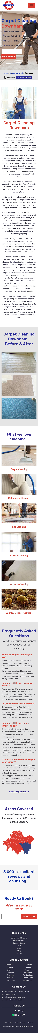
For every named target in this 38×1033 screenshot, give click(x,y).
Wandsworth (28, 978)
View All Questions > (19, 791)
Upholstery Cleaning (19, 498)
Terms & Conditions (20, 1023)
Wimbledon (27, 980)
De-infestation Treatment (19, 612)
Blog (19, 951)
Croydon (10, 975)
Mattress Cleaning (19, 584)
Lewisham (28, 965)
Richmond (28, 973)
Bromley (10, 967)
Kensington (10, 980)
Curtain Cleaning (19, 555)
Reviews (19, 948)
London (28, 967)
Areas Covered (16, 73)
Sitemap (30, 1023)
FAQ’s (19, 946)
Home (5, 73)
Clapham (10, 973)
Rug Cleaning (19, 526)
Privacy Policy (9, 1023)
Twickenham (28, 975)
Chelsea (10, 970)
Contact (19, 953)
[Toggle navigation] (31, 5)
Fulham (10, 978)
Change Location (24, 77)
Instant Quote (19, 943)
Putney (28, 970)
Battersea (10, 965)
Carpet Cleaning (19, 469)
